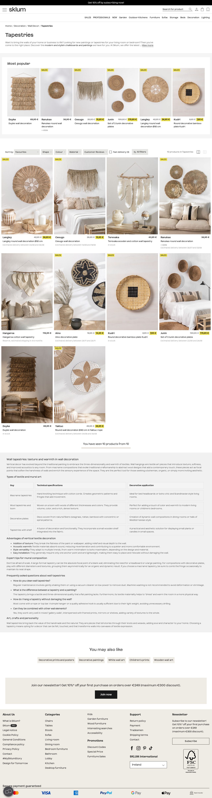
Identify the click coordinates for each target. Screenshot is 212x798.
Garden (123, 17)
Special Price (95, 752)
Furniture (155, 17)
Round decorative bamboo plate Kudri (128, 337)
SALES (88, 17)
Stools (48, 730)
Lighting (205, 17)
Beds (183, 17)
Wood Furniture (96, 724)
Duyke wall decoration (20, 123)
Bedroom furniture (56, 749)
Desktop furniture (55, 768)
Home (8, 26)
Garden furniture (97, 719)
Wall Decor (33, 26)
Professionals (101, 17)
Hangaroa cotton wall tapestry (18, 337)
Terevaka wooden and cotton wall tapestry (130, 241)
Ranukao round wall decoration (177, 241)
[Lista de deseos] (208, 9)
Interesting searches (99, 728)
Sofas (165, 17)
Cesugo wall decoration (87, 123)
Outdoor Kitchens (138, 17)
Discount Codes (96, 747)
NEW (114, 17)
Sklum (10, 726)
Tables (49, 726)
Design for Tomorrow (15, 763)
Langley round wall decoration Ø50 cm (23, 241)
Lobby (48, 758)
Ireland (136, 764)
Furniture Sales (96, 756)
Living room (52, 740)
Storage (174, 17)
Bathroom (51, 754)
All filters (140, 152)
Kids (89, 714)
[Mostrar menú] (4, 9)
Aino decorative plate (66, 337)
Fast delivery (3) (121, 152)
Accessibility (94, 733)
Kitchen (49, 763)
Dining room (52, 744)
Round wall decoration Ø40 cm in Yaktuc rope (79, 430)
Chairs (49, 721)
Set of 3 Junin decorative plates (177, 337)
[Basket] (202, 9)
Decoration (193, 17)
